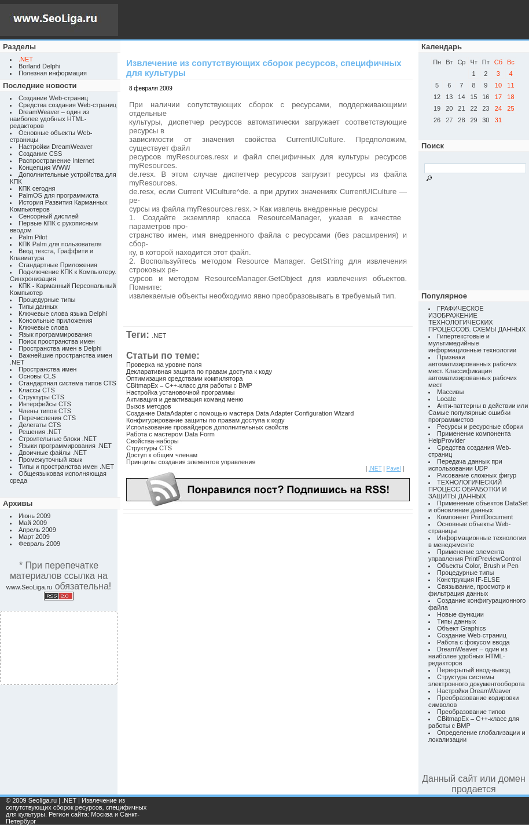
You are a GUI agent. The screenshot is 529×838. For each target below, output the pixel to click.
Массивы (450, 391)
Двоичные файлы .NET (53, 452)
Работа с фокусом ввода (473, 642)
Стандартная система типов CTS (67, 383)
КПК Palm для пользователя (60, 244)
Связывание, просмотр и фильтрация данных (469, 590)
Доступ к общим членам (161, 454)
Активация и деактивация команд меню (184, 399)
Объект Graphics (461, 628)
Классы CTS (37, 390)
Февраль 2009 (39, 543)
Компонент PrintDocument (475, 516)
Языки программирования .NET (65, 445)
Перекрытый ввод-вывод (473, 669)
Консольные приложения (56, 320)
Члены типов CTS (45, 410)
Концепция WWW (44, 167)
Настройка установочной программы (180, 392)
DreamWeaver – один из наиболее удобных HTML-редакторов (49, 118)
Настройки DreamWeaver (56, 146)
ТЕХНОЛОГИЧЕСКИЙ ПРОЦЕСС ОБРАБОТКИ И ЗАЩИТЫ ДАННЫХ (467, 489)
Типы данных (38, 306)
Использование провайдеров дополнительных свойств (207, 427)
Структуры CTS (41, 397)
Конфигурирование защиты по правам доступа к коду (205, 420)
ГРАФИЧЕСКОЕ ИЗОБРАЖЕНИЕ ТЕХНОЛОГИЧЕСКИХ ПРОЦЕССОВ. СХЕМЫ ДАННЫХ (477, 319)
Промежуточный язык (50, 459)
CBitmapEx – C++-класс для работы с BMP (189, 385)
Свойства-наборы (152, 441)
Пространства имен (47, 369)
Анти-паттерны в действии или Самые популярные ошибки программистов (478, 412)
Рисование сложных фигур (476, 475)
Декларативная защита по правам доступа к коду (199, 371)
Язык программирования (55, 334)
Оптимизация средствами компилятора (184, 378)
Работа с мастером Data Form (170, 434)
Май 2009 (33, 522)
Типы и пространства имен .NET (66, 466)
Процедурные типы (47, 299)
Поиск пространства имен (57, 341)
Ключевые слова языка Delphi (63, 313)
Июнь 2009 (35, 515)
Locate (446, 398)
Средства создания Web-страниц (67, 104)
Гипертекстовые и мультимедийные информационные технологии (472, 343)
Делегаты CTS (40, 424)
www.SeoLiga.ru (29, 587)
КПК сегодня (37, 188)
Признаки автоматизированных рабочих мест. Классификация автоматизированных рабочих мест (472, 371)
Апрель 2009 (37, 529)
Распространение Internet (56, 160)
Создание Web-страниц (53, 97)
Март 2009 (34, 536)
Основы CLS (37, 376)
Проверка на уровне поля (164, 364)
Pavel (394, 468)
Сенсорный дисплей (49, 216)
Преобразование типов (471, 711)
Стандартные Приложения (58, 264)
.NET (159, 335)
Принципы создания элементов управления (190, 461)
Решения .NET (40, 431)
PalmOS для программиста (58, 195)
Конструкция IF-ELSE (468, 579)
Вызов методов (148, 406)
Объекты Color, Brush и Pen (478, 565)
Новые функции (460, 614)
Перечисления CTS (47, 417)
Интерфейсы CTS (45, 403)
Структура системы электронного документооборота (476, 680)
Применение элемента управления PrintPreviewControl (474, 555)
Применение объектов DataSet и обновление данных (478, 506)
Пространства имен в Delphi (60, 348)
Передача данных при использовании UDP (465, 465)
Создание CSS (40, 153)
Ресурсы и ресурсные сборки (480, 426)
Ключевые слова (43, 327)
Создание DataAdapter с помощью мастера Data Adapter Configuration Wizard (240, 413)
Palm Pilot (33, 237)
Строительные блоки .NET (58, 438)
